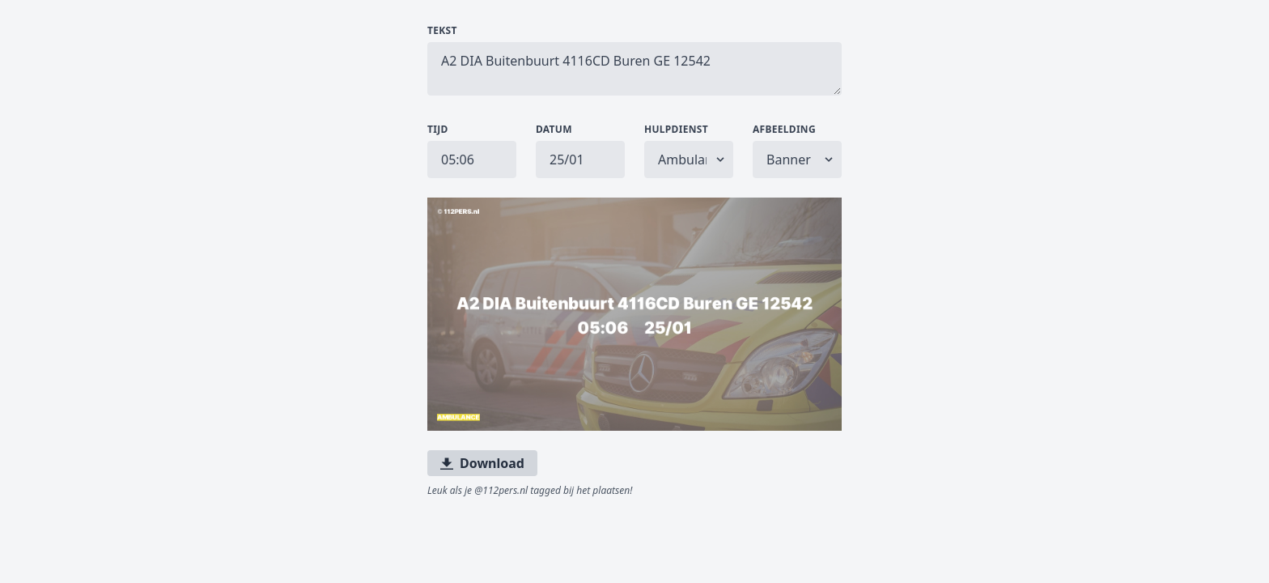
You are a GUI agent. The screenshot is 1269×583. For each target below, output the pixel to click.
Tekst (442, 31)
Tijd (437, 129)
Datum (554, 129)
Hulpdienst (676, 129)
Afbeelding (784, 129)
